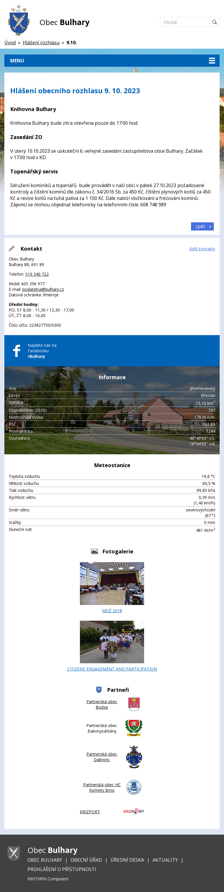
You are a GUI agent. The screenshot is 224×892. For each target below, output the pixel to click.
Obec (64, 22)
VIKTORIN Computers (48, 879)
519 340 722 (37, 274)
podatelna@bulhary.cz (43, 289)
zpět (200, 226)
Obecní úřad (86, 860)
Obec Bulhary (44, 860)
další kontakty (202, 248)
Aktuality (165, 860)
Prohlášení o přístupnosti (61, 869)
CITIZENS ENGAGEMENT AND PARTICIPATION (112, 646)
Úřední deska (127, 860)
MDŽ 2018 (112, 587)
